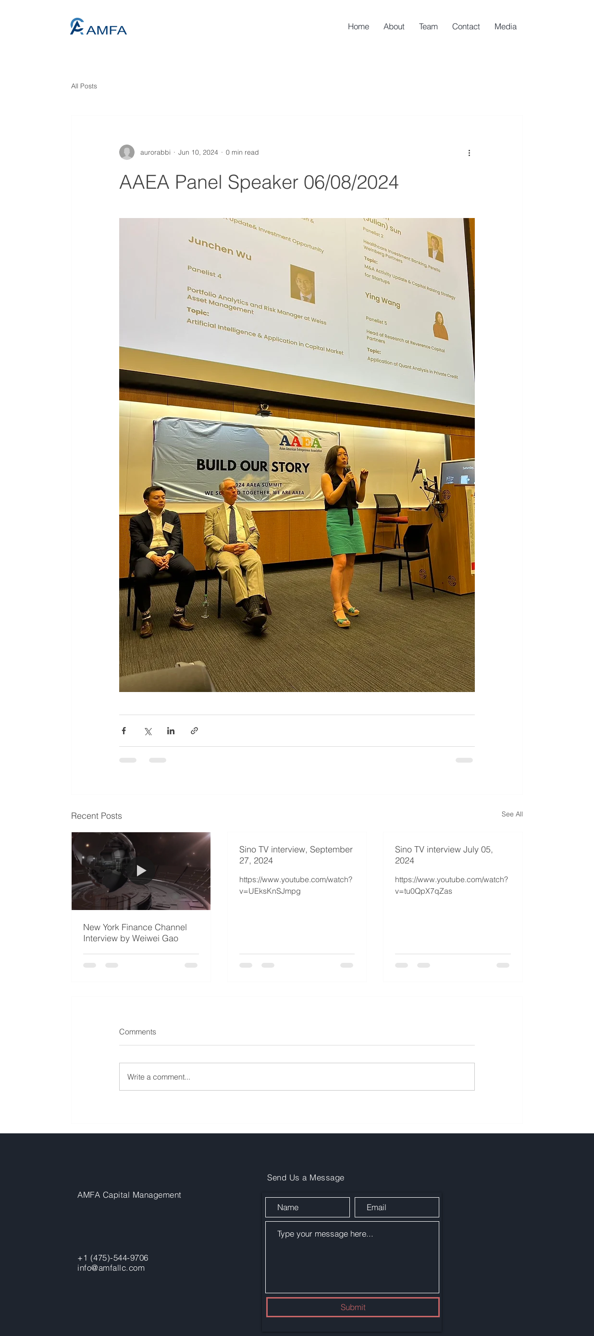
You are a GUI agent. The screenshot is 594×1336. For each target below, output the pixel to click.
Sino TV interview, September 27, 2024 (296, 855)
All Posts (84, 86)
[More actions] (469, 152)
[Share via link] (194, 730)
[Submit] (353, 1307)
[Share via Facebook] (123, 730)
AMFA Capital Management (129, 1195)
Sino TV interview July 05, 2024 (444, 855)
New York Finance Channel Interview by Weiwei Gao (135, 933)
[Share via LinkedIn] (170, 730)
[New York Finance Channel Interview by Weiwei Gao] (141, 871)
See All (512, 814)
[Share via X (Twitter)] (147, 730)
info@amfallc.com (111, 1268)
